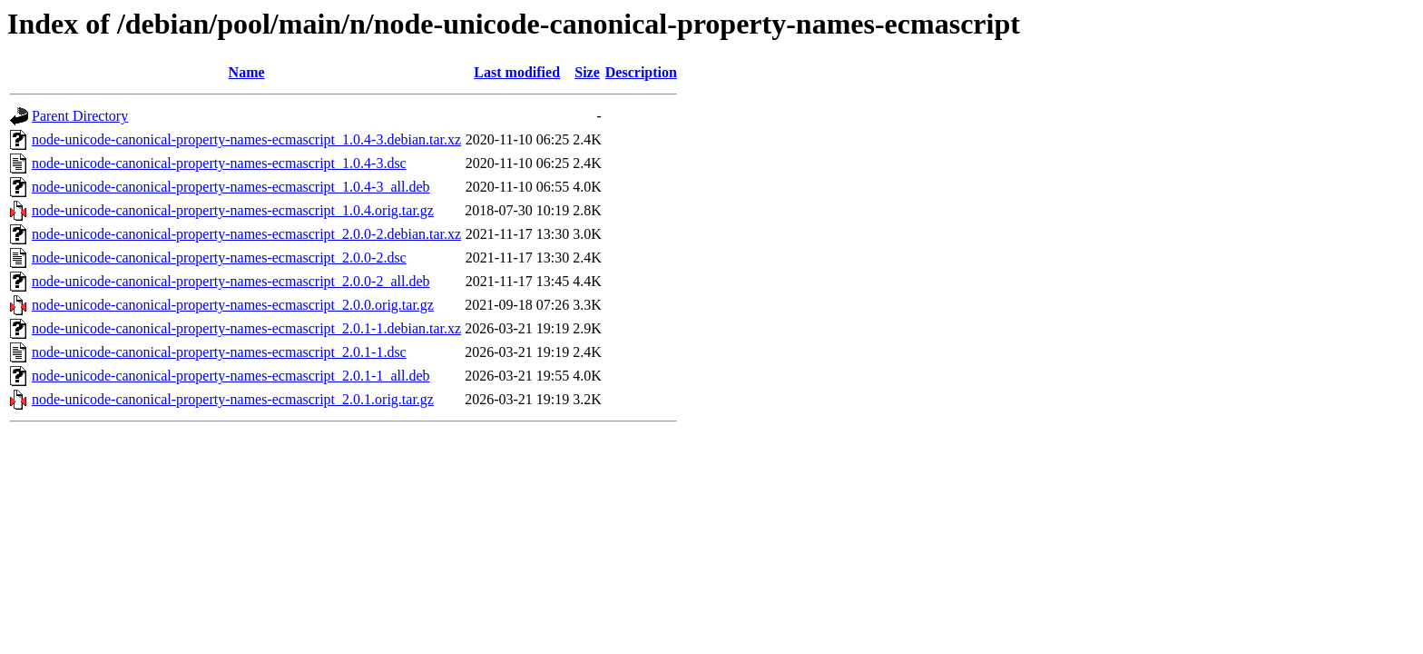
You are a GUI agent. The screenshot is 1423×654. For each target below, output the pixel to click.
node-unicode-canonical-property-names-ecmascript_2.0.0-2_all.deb (230, 281)
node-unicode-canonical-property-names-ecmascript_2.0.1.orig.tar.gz (233, 399)
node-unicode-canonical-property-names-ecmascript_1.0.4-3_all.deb (230, 186)
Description (641, 72)
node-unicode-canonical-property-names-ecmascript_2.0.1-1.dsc (219, 352)
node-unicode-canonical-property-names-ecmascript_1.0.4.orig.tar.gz (233, 210)
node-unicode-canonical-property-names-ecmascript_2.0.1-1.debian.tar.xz (246, 328)
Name (247, 72)
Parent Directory (80, 116)
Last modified (517, 72)
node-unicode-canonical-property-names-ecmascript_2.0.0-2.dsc (219, 257)
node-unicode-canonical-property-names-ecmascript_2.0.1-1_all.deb (230, 375)
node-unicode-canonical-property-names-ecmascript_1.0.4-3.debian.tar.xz (246, 139)
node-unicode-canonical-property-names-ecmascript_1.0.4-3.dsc (219, 163)
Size (587, 72)
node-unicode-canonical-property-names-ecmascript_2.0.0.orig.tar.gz (233, 304)
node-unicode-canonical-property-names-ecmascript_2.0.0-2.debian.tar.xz (246, 234)
